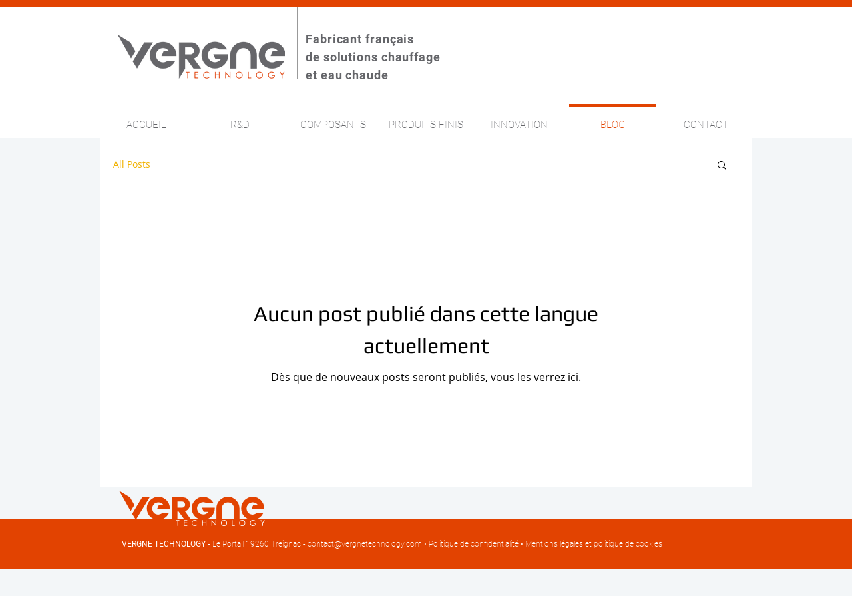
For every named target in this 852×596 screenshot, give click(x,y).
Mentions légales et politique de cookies (593, 544)
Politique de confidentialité (474, 544)
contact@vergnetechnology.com (365, 544)
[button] (722, 166)
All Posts (131, 164)
